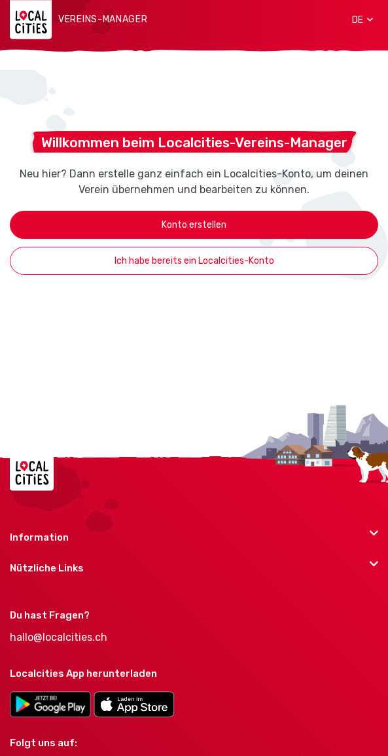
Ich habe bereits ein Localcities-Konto (194, 260)
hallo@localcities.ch (58, 637)
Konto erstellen (194, 224)
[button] (358, 19)
